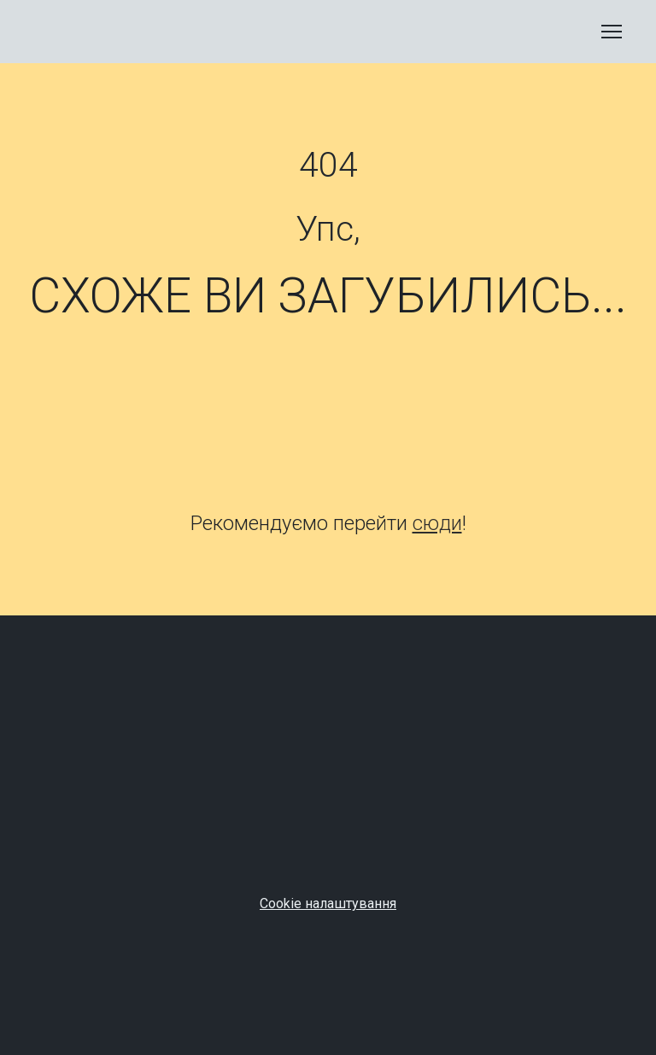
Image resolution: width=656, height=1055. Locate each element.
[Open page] (328, 422)
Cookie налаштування (328, 903)
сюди (437, 523)
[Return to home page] (70, 32)
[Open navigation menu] (611, 32)
